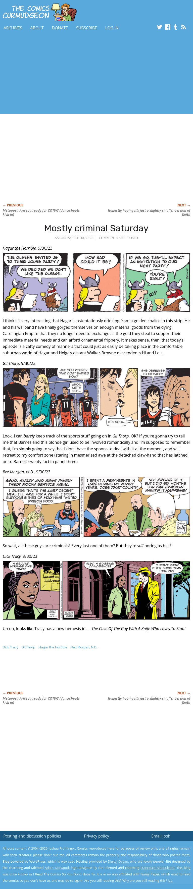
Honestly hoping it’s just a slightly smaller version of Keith (149, 212)
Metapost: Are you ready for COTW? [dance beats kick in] (41, 212)
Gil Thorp (28, 647)
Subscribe (86, 28)
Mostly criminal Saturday (96, 228)
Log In (112, 28)
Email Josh (160, 836)
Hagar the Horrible (53, 647)
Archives (13, 28)
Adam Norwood (57, 867)
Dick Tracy (10, 647)
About (36, 28)
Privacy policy (96, 836)
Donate (60, 28)
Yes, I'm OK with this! (150, 870)
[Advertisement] (59, 73)
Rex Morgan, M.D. (84, 647)
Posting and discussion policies (32, 836)
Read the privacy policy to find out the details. (148, 857)
